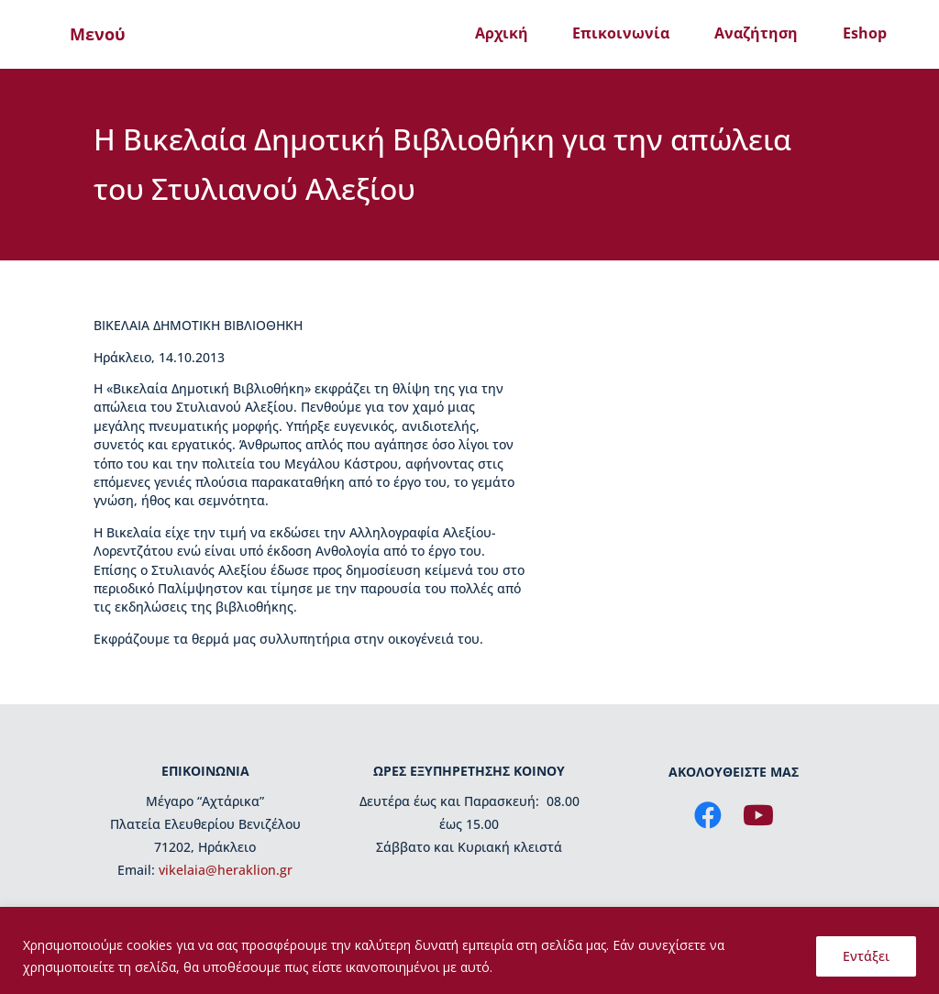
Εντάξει (866, 956)
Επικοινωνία (620, 33)
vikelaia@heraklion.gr (226, 869)
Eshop (865, 33)
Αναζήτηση (756, 33)
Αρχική (501, 33)
